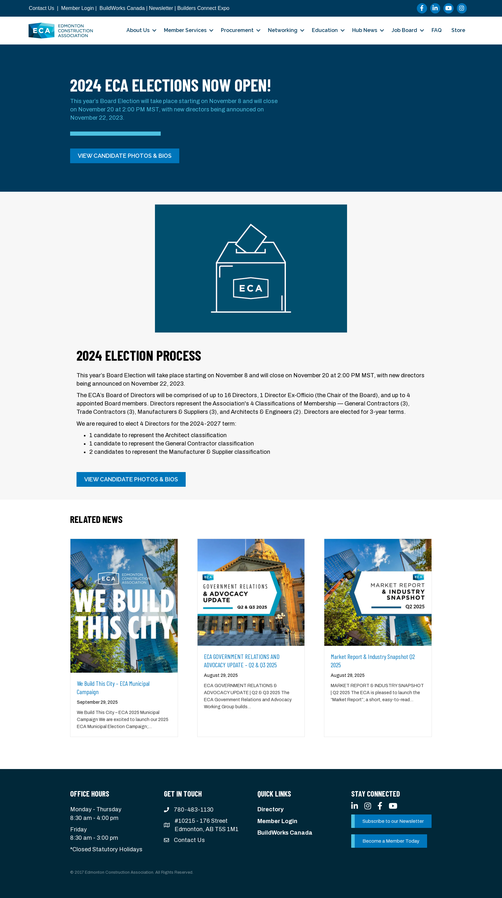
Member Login (77, 8)
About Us (138, 30)
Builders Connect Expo (203, 8)
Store (458, 30)
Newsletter (161, 8)
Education (325, 30)
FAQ (436, 30)
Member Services (185, 30)
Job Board (404, 30)
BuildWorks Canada (122, 8)
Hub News (364, 30)
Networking (282, 30)
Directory (270, 809)
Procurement (237, 30)
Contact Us (41, 8)
